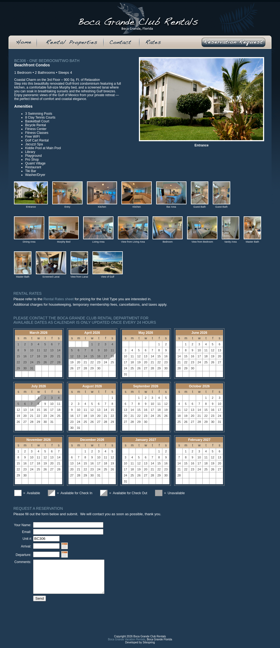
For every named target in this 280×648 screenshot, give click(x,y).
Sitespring (149, 646)
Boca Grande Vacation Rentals (126, 643)
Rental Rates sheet (58, 299)
